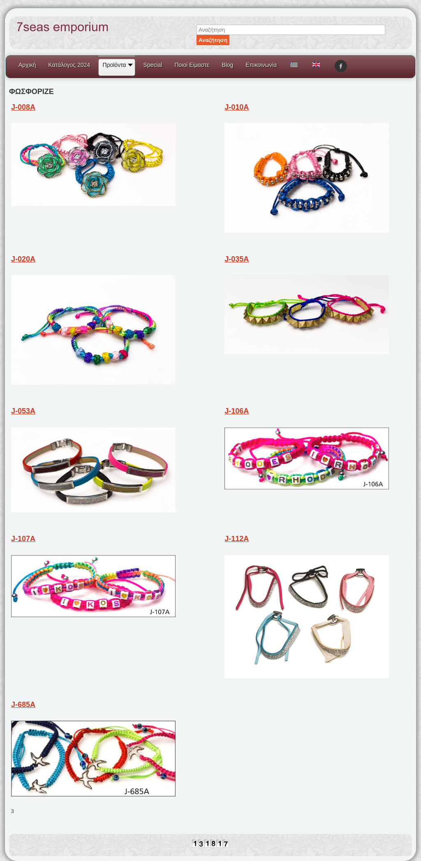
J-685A (23, 704)
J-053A (23, 411)
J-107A (23, 539)
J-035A (236, 259)
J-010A (236, 107)
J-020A (23, 259)
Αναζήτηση (213, 40)
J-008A (23, 107)
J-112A (236, 539)
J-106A (236, 411)
